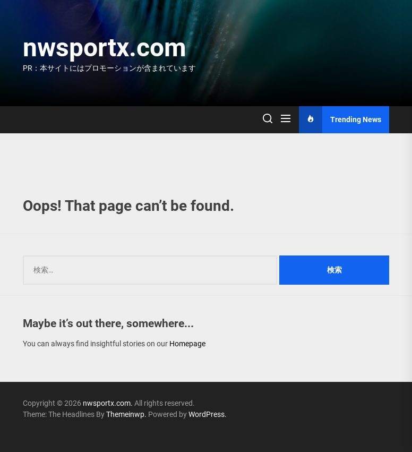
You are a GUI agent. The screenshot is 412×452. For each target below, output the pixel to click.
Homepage (187, 343)
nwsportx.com (104, 47)
